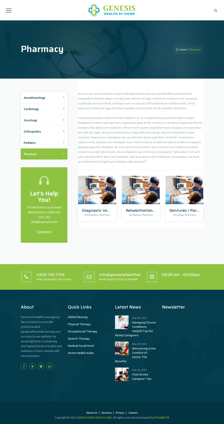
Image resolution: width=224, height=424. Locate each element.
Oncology (178, 215)
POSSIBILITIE (161, 417)
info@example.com (44, 222)
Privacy (120, 412)
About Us (91, 412)
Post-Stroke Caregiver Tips (142, 376)
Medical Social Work (81, 345)
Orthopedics (91, 215)
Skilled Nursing (77, 317)
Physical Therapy (79, 324)
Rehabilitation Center (146, 210)
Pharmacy (104, 215)
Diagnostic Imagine (100, 210)
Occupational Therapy (82, 331)
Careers (133, 412)
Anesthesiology (34, 97)
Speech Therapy (79, 338)
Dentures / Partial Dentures (195, 210)
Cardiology (135, 215)
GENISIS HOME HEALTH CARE (94, 417)
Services (106, 412)
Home (181, 49)
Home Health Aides (81, 353)
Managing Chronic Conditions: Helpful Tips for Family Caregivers (135, 329)
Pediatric (30, 142)
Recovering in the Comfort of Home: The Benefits (135, 355)
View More (44, 231)
